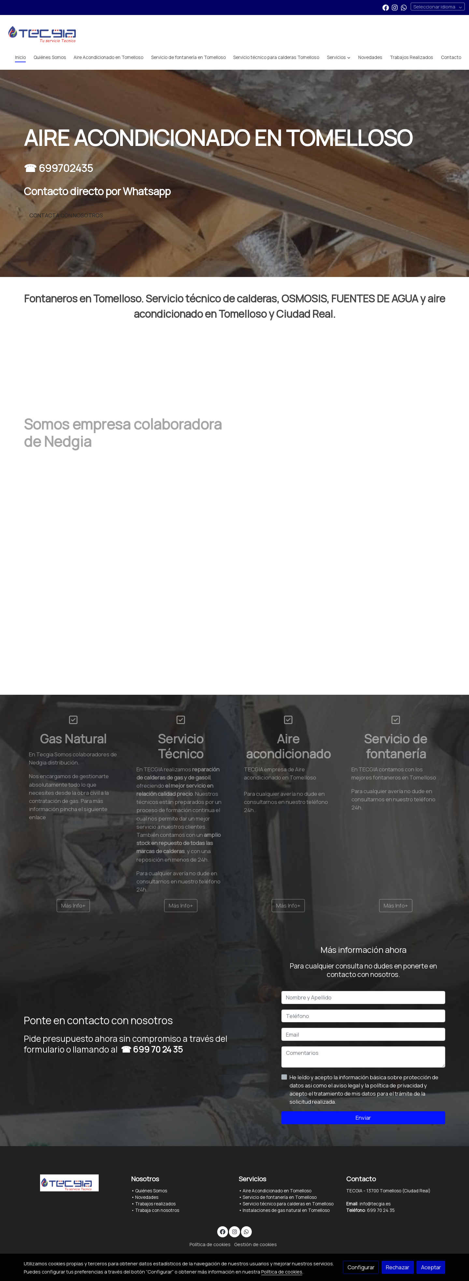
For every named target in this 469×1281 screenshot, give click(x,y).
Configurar (361, 1267)
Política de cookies (210, 1244)
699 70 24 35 (158, 1049)
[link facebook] (385, 7)
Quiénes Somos (151, 1191)
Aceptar (431, 1267)
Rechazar (397, 1267)
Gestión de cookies (255, 1244)
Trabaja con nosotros (157, 1210)
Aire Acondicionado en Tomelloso (276, 1191)
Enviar (363, 1117)
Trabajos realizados (155, 1204)
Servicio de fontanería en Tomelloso (280, 1197)
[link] (46, 33)
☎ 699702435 (58, 169)
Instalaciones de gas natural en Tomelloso (286, 1210)
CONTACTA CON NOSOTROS (66, 215)
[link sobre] (73, 1182)
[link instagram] (395, 7)
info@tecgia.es (375, 1204)
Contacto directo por (97, 191)
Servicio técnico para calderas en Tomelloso (288, 1204)
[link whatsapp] (404, 7)
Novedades (146, 1197)
